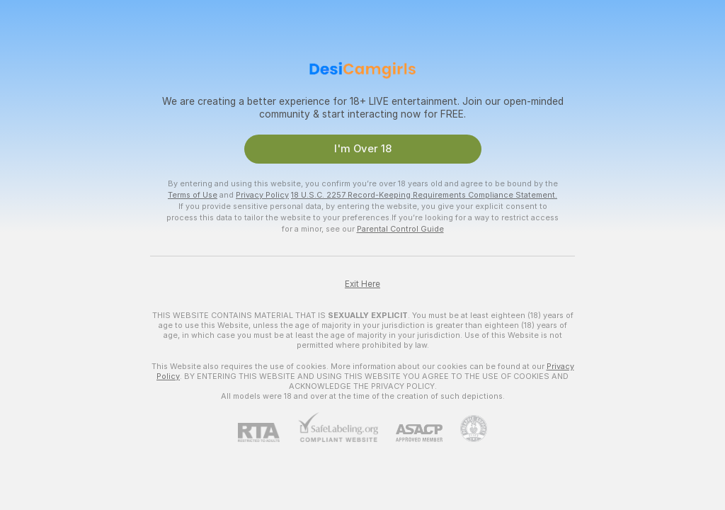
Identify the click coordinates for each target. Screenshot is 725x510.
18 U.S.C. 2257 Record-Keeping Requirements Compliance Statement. (424, 195)
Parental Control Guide (400, 229)
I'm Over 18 (363, 148)
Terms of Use (192, 195)
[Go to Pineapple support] (465, 428)
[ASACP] (410, 433)
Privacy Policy (262, 195)
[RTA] (267, 432)
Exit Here (362, 284)
